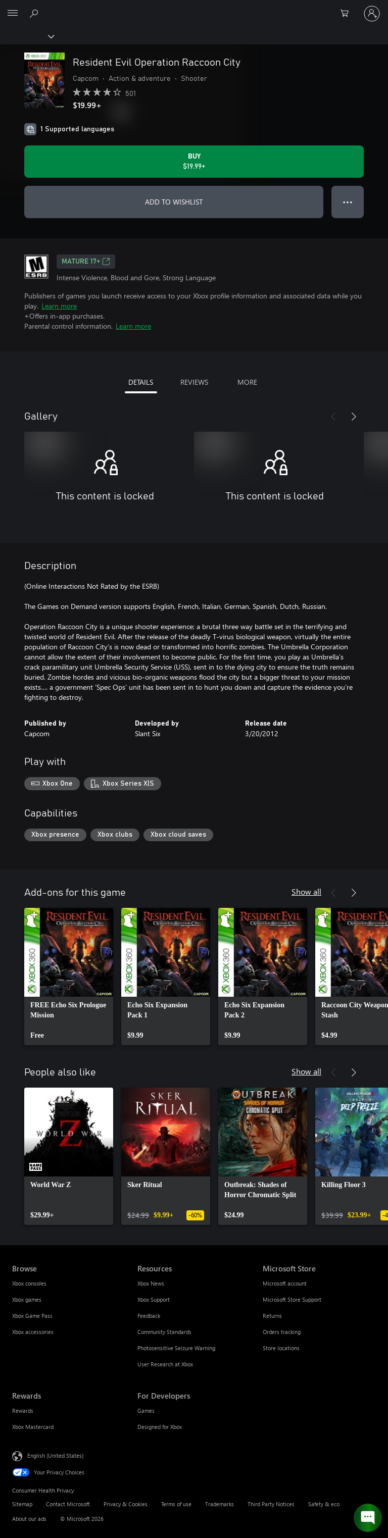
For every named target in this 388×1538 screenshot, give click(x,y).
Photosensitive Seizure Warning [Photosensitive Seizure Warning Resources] (176, 1348)
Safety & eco (324, 1504)
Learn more (59, 306)
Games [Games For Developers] (146, 1410)
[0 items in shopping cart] (347, 14)
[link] (68, 976)
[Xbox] (26, 35)
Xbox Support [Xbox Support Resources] (153, 1299)
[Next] (354, 416)
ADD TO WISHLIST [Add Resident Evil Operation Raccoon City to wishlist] (174, 202)
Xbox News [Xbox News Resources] (150, 1283)
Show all (306, 891)
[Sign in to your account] (372, 14)
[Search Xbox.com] (35, 13)
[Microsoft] (193, 8)
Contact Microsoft (68, 1504)
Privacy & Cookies (126, 1504)
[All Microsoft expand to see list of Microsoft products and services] (13, 14)
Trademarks (219, 1504)
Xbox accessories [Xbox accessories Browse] (33, 1331)
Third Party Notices (271, 1504)
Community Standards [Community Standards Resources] (164, 1331)
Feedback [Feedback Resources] (148, 1315)
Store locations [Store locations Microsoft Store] (281, 1348)
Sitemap (22, 1504)
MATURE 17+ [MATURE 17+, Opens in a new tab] (86, 262)
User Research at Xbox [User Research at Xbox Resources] (165, 1364)
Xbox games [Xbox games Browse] (26, 1299)
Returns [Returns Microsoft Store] (272, 1315)
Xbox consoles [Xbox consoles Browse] (29, 1283)
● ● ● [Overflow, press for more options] (348, 201)
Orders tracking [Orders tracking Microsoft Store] (282, 1331)
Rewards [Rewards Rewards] (22, 1410)
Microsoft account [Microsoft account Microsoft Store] (285, 1283)
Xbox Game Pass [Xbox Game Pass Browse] (32, 1315)
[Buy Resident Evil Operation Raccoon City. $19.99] (194, 161)
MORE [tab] (247, 382)
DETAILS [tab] (140, 382)
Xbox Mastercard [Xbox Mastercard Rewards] (33, 1426)
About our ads (29, 1518)
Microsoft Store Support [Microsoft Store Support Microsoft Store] (292, 1299)
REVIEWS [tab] (194, 382)
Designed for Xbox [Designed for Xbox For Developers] (159, 1426)
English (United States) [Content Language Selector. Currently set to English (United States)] (55, 1455)
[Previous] (333, 416)
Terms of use (176, 1504)
